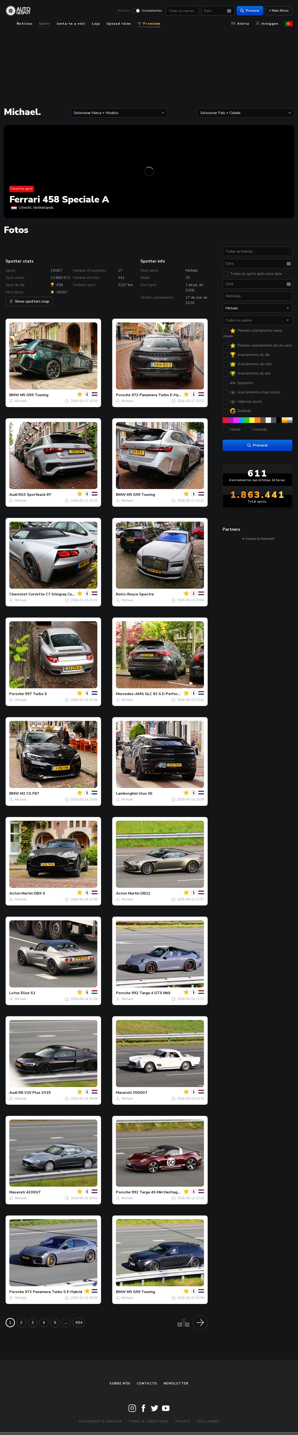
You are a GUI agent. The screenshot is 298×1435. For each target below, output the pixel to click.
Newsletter (176, 1383)
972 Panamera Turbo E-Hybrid (158, 395)
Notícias (124, 10)
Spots (44, 23)
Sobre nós (119, 1383)
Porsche (123, 395)
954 (78, 1322)
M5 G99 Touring (34, 395)
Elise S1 (28, 993)
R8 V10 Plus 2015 (34, 1092)
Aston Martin (21, 893)
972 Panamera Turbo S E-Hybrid (53, 1291)
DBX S (39, 893)
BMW (14, 395)
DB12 (145, 893)
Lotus (14, 993)
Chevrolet (18, 594)
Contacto (147, 1383)
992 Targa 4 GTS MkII (151, 993)
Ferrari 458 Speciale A (59, 199)
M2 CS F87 (29, 793)
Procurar (250, 10)
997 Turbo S (36, 693)
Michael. (21, 401)
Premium (149, 23)
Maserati (124, 1092)
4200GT (33, 1192)
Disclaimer (208, 1421)
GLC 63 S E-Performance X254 (172, 693)
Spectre (146, 594)
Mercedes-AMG (130, 693)
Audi (13, 494)
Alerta (240, 23)
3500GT (140, 1092)
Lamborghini (127, 793)
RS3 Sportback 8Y (34, 494)
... (66, 1322)
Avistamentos (152, 10)
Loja (96, 23)
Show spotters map (29, 301)
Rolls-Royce (127, 594)
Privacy (183, 1421)
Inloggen (267, 23)
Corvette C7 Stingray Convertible (58, 594)
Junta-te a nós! (71, 23)
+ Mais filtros (279, 10)
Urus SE (145, 793)
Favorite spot (22, 189)
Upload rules (119, 23)
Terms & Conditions (148, 1421)
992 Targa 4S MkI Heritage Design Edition (169, 1192)
